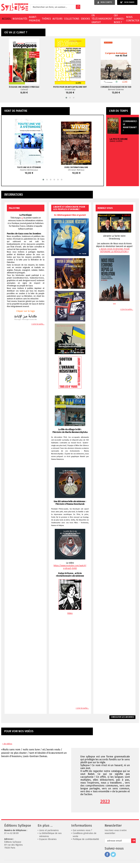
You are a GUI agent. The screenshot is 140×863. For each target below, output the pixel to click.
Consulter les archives (122, 717)
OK (134, 840)
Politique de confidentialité (86, 839)
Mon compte (104, 2)
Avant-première (34, 19)
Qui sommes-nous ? (119, 19)
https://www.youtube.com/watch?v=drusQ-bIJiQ (70, 567)
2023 (105, 801)
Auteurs (57, 18)
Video (70, 613)
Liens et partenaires (49, 830)
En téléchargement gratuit (102, 19)
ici (22, 218)
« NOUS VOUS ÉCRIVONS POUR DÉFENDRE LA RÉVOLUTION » (114, 250)
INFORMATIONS (13, 194)
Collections (71, 18)
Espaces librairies (48, 839)
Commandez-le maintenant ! (130, 126)
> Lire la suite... (37, 324)
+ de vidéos (7, 744)
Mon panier (127, 2)
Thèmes (46, 18)
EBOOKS (85, 18)
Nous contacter (132, 19)
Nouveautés (20, 18)
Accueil (6, 18)
